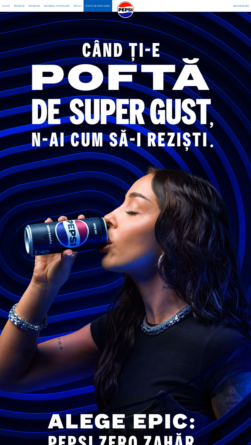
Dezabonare (241, 6)
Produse (19, 6)
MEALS (78, 6)
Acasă (6, 6)
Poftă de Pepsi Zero (97, 6)
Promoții (34, 6)
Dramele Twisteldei (57, 6)
